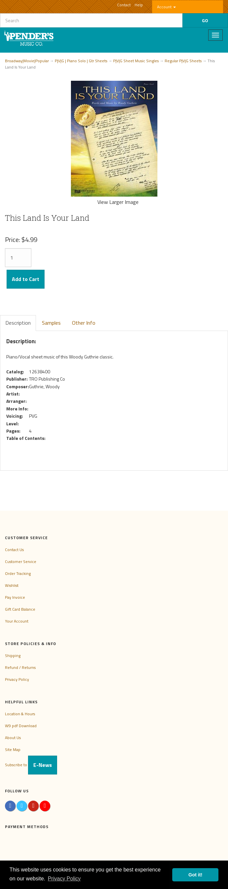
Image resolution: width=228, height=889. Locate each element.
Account (166, 7)
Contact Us (14, 549)
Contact (124, 5)
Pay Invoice (15, 597)
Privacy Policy (17, 679)
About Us (13, 737)
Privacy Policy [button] (64, 878)
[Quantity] (18, 257)
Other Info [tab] (83, 323)
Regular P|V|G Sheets (183, 61)
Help (139, 5)
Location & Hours (20, 714)
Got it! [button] (195, 874)
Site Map (12, 749)
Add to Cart (25, 279)
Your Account (16, 621)
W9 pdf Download (21, 726)
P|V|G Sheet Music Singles (136, 61)
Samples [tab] (51, 323)
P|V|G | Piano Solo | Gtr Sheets (81, 61)
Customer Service (20, 561)
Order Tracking (18, 573)
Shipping (12, 655)
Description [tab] (18, 323)
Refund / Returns (20, 667)
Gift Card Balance (20, 609)
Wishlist (11, 585)
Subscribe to (31, 765)
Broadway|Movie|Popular (27, 61)
